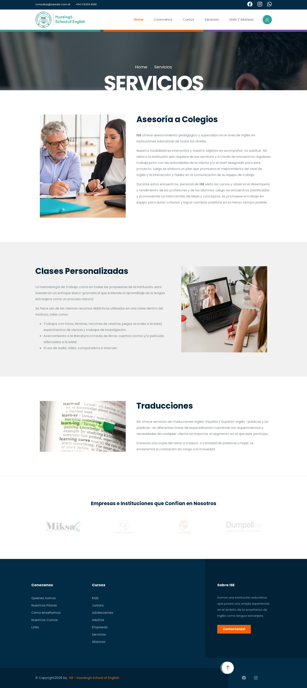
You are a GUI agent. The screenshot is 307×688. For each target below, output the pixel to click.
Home (138, 19)
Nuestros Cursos (44, 620)
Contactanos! (234, 629)
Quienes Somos (43, 598)
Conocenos (163, 19)
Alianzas (98, 642)
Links (35, 627)
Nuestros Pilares (44, 605)
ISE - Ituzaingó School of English (94, 678)
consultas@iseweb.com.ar (53, 4)
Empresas (100, 627)
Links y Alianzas (241, 19)
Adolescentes (102, 613)
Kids (95, 598)
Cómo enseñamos (46, 613)
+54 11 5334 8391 (86, 4)
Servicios (212, 19)
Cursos (188, 19)
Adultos (98, 620)
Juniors (98, 605)
